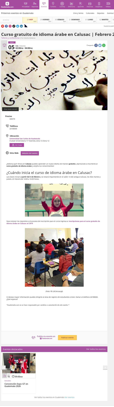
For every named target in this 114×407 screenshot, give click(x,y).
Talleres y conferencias (10, 38)
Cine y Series (78, 13)
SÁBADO (59, 19)
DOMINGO (74, 19)
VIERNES (44, 19)
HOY (30, 19)
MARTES (103, 19)
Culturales (90, 13)
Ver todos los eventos (96, 349)
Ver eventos (69, 397)
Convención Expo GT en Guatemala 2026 (16, 385)
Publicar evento (67, 337)
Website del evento (29, 153)
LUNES (89, 19)
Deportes (100, 13)
